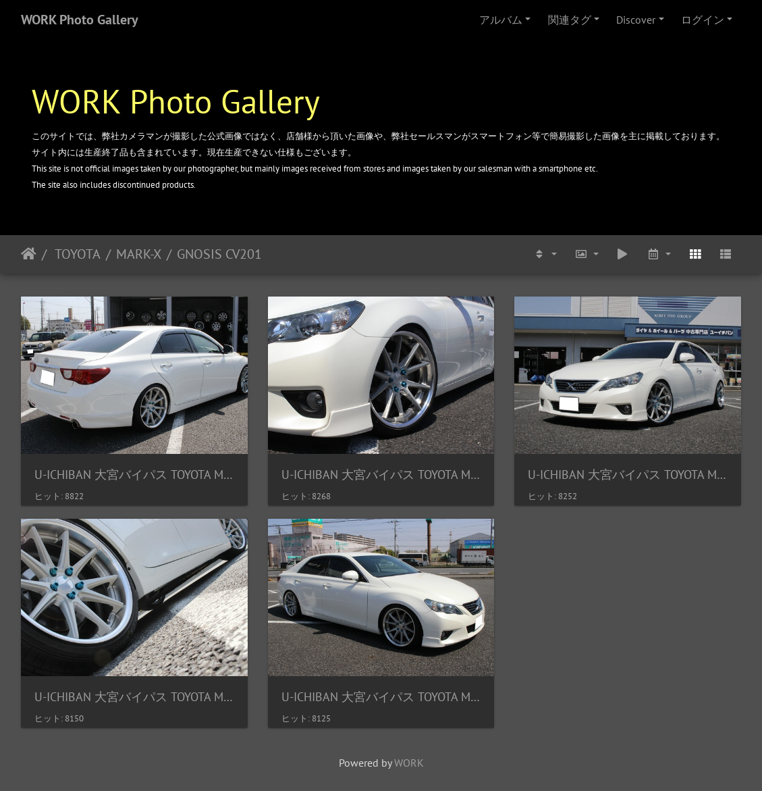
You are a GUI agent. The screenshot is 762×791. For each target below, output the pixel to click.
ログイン (702, 19)
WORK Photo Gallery (79, 19)
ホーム (28, 254)
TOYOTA (76, 254)
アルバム (500, 19)
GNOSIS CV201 (219, 254)
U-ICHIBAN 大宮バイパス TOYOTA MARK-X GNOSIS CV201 (134, 474)
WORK (409, 762)
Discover (635, 19)
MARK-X (138, 254)
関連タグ (569, 19)
